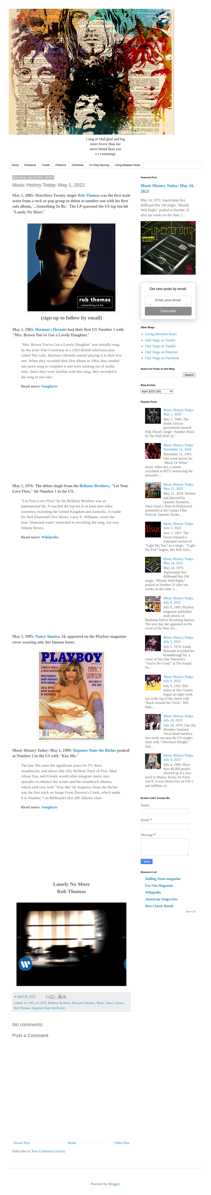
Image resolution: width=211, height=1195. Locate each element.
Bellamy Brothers (94, 486)
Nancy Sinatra (47, 636)
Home (15, 165)
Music (100, 1003)
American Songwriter (161, 899)
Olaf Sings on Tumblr (160, 346)
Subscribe (168, 311)
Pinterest (61, 165)
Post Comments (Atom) (48, 1151)
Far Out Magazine (159, 885)
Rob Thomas (89, 195)
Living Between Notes (127, 165)
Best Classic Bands (159, 906)
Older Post (122, 1143)
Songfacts (49, 386)
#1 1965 (29, 1003)
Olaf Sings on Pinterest (161, 352)
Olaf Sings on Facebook (162, 358)
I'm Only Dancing (99, 165)
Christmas (78, 165)
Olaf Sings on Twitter (160, 340)
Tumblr (46, 165)
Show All (191, 911)
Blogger (114, 1184)
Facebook (30, 165)
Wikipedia (49, 537)
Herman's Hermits (51, 329)
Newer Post (21, 1143)
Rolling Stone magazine (163, 879)
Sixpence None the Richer (94, 750)
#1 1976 (41, 1003)
